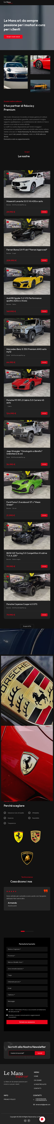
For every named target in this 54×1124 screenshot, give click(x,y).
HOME (36, 1076)
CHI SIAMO (38, 1080)
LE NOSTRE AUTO (40, 1084)
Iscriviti (40, 1053)
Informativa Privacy (21, 1010)
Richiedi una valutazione (27, 1022)
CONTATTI (37, 1088)
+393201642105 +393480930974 (41, 1099)
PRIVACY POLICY (10, 1099)
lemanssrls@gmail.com (43, 1104)
